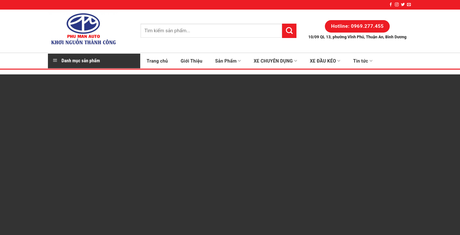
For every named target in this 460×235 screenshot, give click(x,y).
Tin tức (363, 61)
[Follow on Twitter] (403, 5)
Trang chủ (157, 61)
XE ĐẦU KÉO (325, 61)
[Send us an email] (409, 5)
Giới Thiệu (192, 61)
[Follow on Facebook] (391, 5)
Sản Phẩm (228, 61)
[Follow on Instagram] (397, 5)
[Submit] (289, 31)
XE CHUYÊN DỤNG (275, 61)
